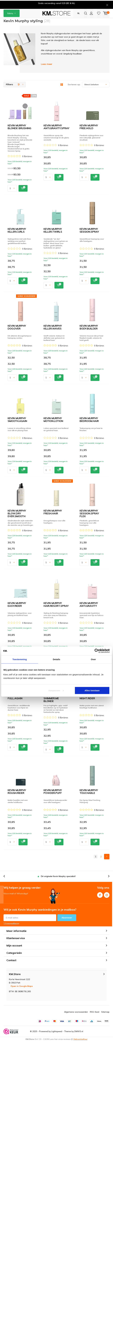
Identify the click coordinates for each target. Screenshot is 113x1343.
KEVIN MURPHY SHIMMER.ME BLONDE (59, 931)
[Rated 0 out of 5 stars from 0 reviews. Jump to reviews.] (48, 121)
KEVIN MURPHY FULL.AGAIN (53, 887)
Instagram (106, 1195)
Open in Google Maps (22, 1287)
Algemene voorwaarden (76, 1313)
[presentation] (28, 22)
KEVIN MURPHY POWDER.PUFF (55, 1061)
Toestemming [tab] (20, 659)
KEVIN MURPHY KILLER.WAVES (54, 411)
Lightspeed (56, 1332)
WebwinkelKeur (80, 1340)
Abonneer (67, 1218)
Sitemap (105, 1313)
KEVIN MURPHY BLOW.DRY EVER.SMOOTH (61, 627)
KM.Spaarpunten (101, 23)
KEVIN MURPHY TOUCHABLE (53, 1104)
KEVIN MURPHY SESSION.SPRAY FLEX (59, 714)
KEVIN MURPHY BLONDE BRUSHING (57, 107)
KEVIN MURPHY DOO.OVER (52, 367)
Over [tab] (93, 659)
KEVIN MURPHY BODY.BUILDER (54, 454)
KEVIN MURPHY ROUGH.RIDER (54, 1017)
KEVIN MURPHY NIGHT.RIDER (53, 974)
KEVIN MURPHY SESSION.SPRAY (55, 324)
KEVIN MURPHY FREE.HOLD (52, 194)
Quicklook (68, 136)
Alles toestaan (92, 690)
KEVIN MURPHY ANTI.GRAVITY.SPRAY (58, 151)
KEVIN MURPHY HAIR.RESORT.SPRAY (58, 801)
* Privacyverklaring (11, 1224)
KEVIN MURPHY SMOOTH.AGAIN (55, 497)
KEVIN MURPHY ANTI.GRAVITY (54, 844)
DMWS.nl (78, 1332)
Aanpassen (56, 690)
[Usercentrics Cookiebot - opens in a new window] (97, 651)
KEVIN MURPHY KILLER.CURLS (54, 237)
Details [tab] (56, 659)
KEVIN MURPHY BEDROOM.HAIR (55, 584)
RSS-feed (94, 1313)
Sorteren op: (74, 94)
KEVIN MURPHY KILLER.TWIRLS (55, 281)
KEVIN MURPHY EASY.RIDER (53, 757)
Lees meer (46, 73)
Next (106, 1157)
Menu (10, 13)
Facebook (100, 1195)
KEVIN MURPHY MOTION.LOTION (55, 541)
